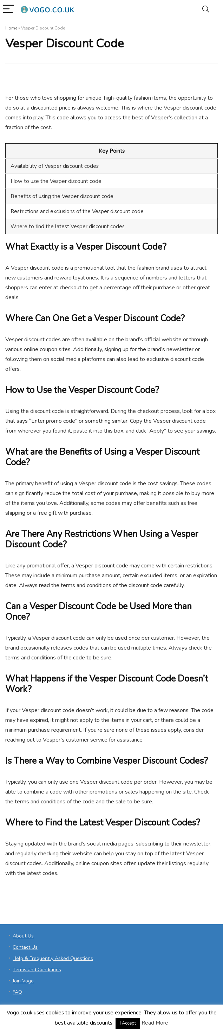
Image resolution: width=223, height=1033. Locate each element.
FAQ (17, 992)
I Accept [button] (128, 1023)
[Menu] (8, 9)
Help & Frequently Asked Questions (53, 958)
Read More (155, 1022)
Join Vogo (23, 981)
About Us (23, 936)
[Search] (205, 9)
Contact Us (25, 947)
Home (11, 28)
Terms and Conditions (37, 969)
